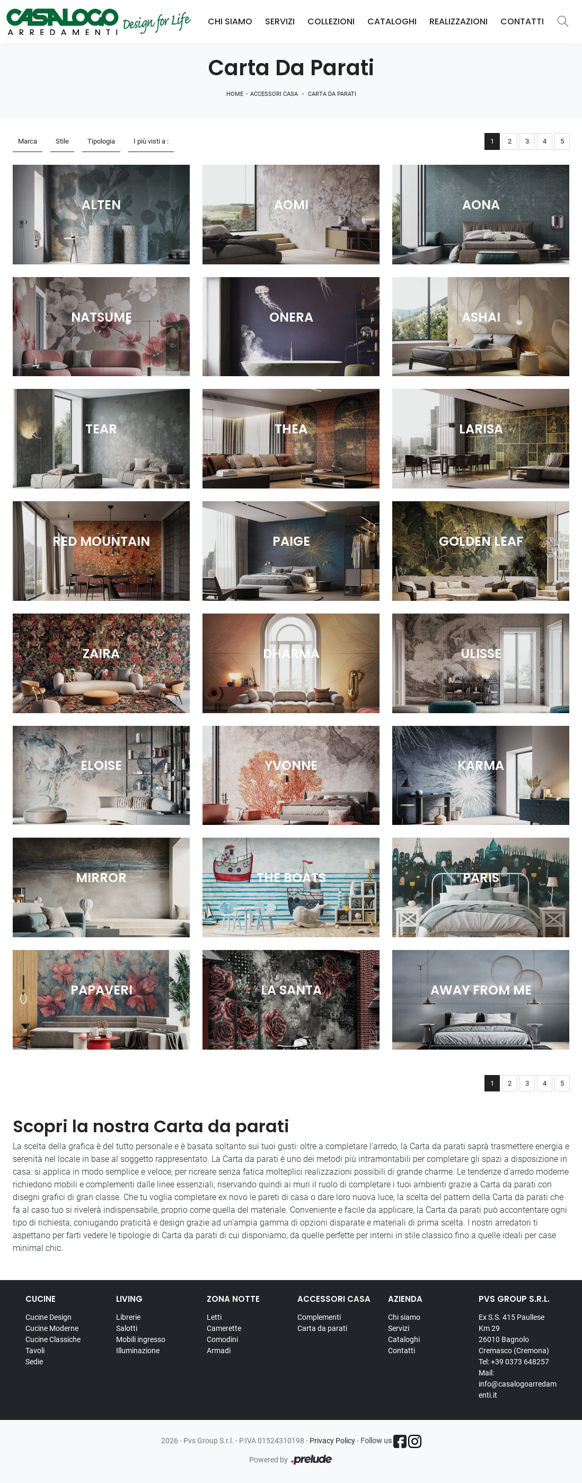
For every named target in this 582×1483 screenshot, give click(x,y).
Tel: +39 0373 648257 (514, 1361)
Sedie (34, 1361)
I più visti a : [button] (151, 141)
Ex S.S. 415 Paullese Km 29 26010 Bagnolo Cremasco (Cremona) (514, 1334)
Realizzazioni (458, 21)
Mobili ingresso (140, 1339)
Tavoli (35, 1350)
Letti (214, 1317)
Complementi (319, 1317)
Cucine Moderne (51, 1328)
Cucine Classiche (53, 1339)
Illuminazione (138, 1350)
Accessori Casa (274, 94)
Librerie (128, 1317)
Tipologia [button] (101, 141)
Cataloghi (392, 21)
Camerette (224, 1328)
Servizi (280, 21)
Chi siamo (404, 1317)
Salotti (126, 1328)
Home (234, 94)
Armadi (219, 1350)
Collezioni (331, 21)
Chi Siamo (230, 21)
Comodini (222, 1339)
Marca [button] (27, 141)
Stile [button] (62, 141)
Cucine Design (48, 1317)
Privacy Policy (332, 1440)
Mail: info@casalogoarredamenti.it (518, 1384)
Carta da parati (332, 94)
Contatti (522, 21)
